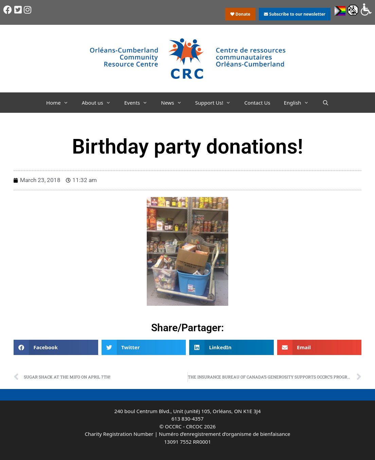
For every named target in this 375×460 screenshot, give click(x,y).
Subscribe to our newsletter (294, 14)
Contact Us (257, 102)
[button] (56, 347)
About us (100, 102)
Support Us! (216, 102)
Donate (240, 14)
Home (60, 102)
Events (139, 102)
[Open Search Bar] (326, 102)
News (175, 102)
